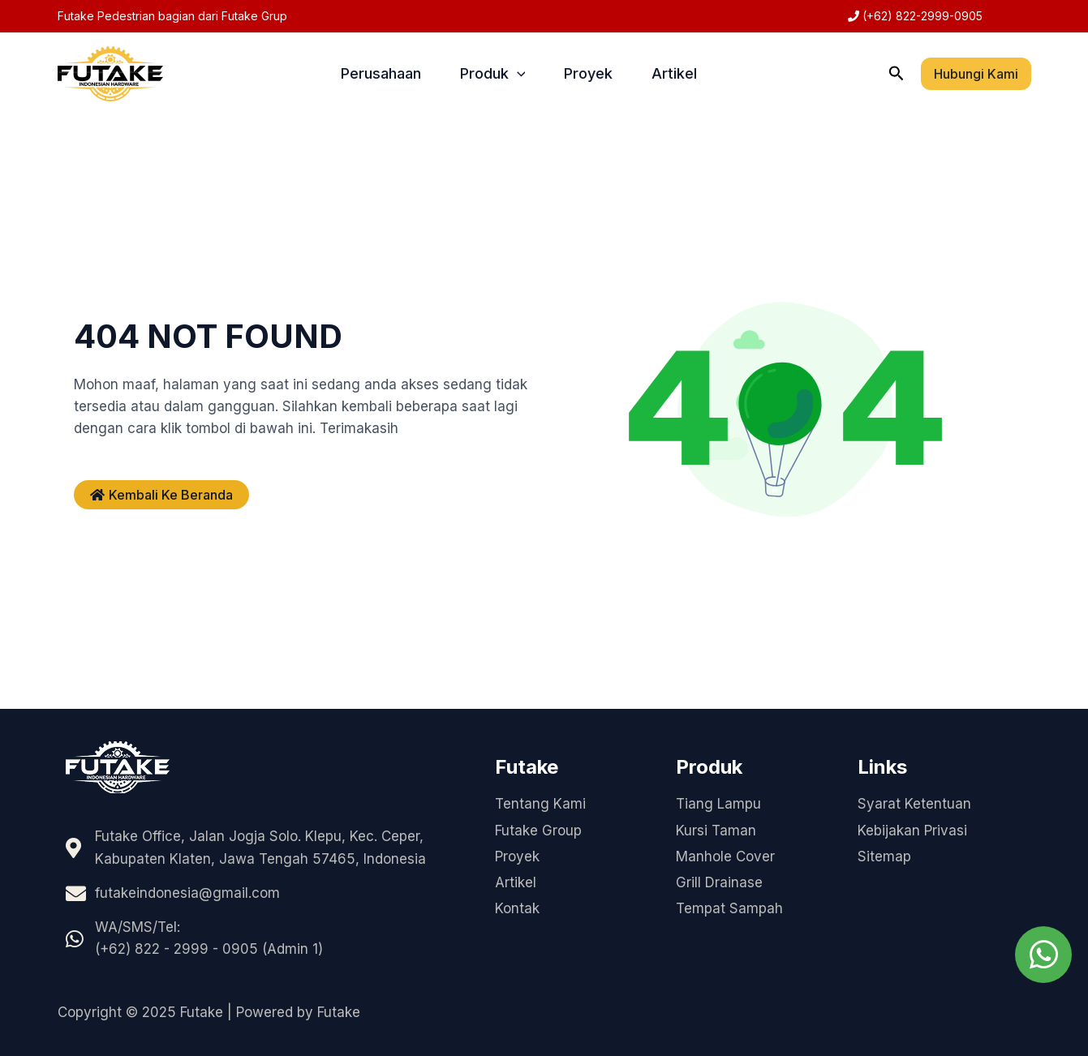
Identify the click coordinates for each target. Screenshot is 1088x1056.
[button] (896, 73)
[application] (517, 73)
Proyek (588, 73)
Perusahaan (381, 73)
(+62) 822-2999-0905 (921, 16)
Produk (493, 73)
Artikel (674, 73)
